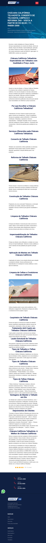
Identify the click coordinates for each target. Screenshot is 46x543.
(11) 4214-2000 (22, 479)
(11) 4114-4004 (21, 488)
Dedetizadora (11, 531)
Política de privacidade (13, 523)
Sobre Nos (10, 521)
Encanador (10, 537)
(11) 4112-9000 (21, 483)
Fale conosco (10, 519)
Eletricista (10, 535)
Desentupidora (11, 533)
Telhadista (10, 539)
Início (9, 28)
